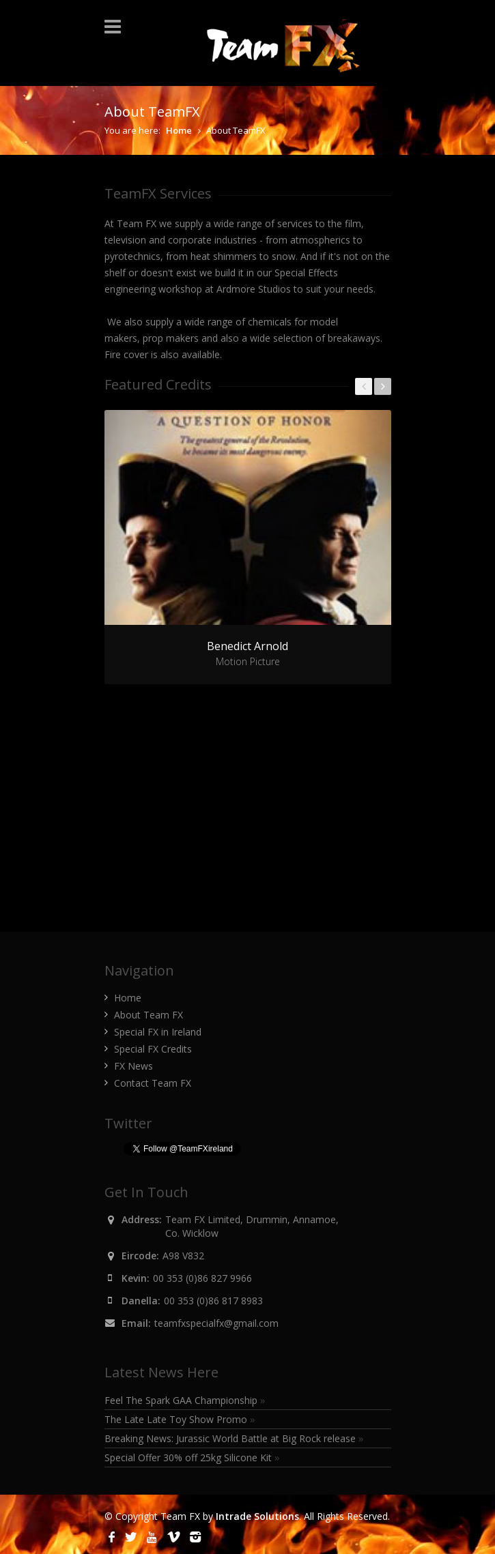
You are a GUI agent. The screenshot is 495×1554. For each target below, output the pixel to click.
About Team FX (148, 1014)
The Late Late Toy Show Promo (179, 1419)
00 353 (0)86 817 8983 (213, 1300)
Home (179, 130)
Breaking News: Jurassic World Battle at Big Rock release (234, 1438)
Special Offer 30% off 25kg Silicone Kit (192, 1457)
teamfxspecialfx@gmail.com (216, 1323)
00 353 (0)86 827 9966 (202, 1278)
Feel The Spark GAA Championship (185, 1400)
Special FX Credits (153, 1048)
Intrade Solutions (257, 1516)
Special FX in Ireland (157, 1031)
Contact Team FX (152, 1082)
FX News (133, 1065)
